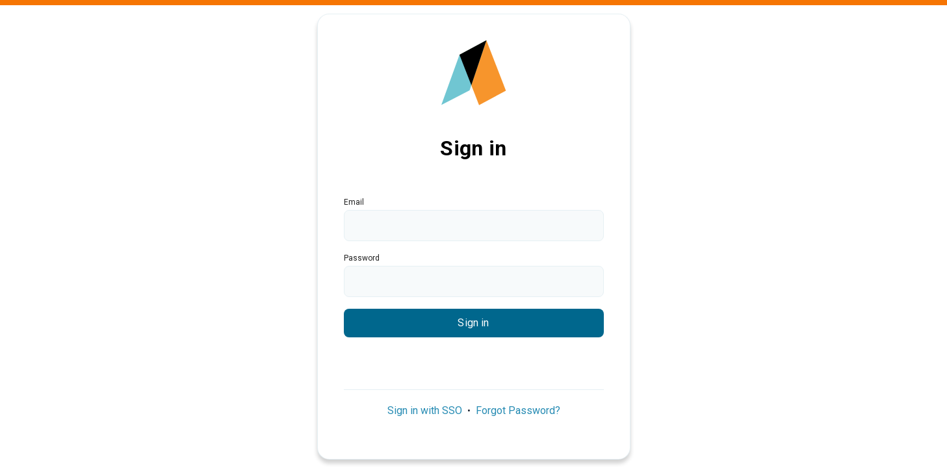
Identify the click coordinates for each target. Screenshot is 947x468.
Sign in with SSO (424, 410)
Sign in (473, 323)
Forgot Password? (518, 410)
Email (354, 202)
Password (362, 258)
